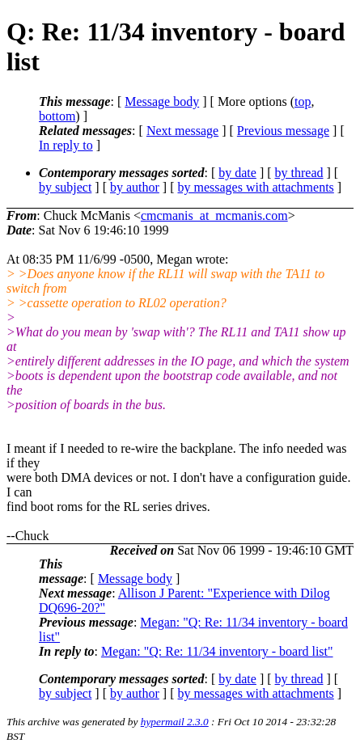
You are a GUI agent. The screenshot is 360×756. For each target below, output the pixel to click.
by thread (299, 172)
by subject (65, 187)
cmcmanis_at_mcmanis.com (214, 215)
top (302, 101)
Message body (162, 101)
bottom (57, 116)
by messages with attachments (256, 187)
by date (237, 172)
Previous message (283, 130)
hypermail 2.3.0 (175, 722)
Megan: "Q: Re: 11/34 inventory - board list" (217, 651)
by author (134, 187)
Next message (182, 130)
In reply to (66, 145)
